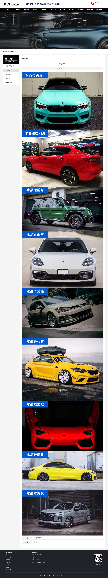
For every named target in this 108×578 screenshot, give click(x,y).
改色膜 (8, 70)
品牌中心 (35, 9)
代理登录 (99, 9)
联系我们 (71, 9)
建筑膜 (8, 78)
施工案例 (62, 9)
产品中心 (44, 9)
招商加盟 (53, 9)
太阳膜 (8, 74)
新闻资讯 (26, 9)
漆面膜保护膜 (10, 66)
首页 (8, 9)
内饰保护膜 (9, 83)
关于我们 (17, 9)
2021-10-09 (61, 68)
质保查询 (81, 9)
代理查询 (90, 9)
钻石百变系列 (37, 538)
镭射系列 (36, 543)
